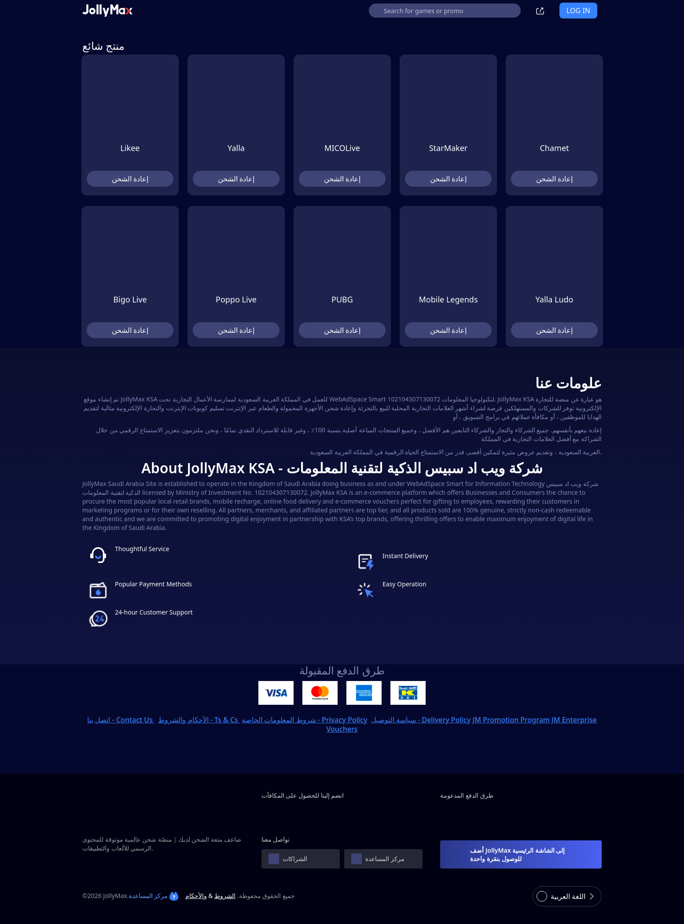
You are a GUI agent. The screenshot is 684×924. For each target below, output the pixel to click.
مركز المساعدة (153, 895)
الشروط (224, 895)
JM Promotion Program (511, 720)
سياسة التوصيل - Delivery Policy (421, 720)
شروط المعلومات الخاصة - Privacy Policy (304, 720)
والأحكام (196, 895)
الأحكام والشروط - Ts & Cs (199, 720)
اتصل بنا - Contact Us (120, 720)
